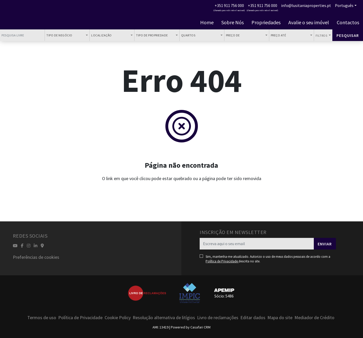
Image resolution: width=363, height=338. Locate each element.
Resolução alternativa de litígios (164, 317)
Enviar (325, 243)
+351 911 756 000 (229, 5)
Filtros (322, 35)
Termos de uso (41, 317)
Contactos (348, 22)
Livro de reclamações (217, 317)
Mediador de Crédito (314, 317)
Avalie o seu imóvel (308, 22)
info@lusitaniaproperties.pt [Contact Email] (306, 5)
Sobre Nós (232, 22)
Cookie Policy (118, 317)
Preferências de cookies (36, 257)
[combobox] (67, 35)
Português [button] (344, 5)
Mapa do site (279, 317)
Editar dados (252, 317)
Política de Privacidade (222, 261)
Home (207, 22)
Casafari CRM (200, 327)
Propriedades (266, 22)
